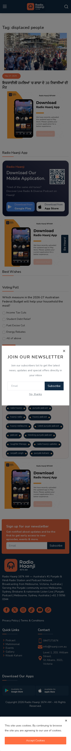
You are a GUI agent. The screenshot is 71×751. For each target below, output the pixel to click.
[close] (66, 721)
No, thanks (35, 394)
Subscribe (54, 386)
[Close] (64, 350)
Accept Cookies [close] (35, 740)
